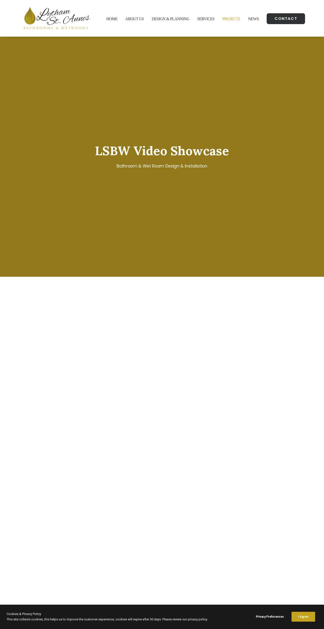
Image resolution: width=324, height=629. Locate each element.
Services (205, 19)
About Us (134, 19)
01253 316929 (117, 548)
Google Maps (50, 560)
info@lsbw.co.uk (118, 560)
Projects (231, 19)
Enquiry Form (186, 485)
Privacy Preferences (270, 616)
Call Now (133, 485)
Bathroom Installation (255, 548)
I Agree (303, 616)
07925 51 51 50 (120, 554)
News (253, 19)
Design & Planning (170, 19)
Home (111, 19)
